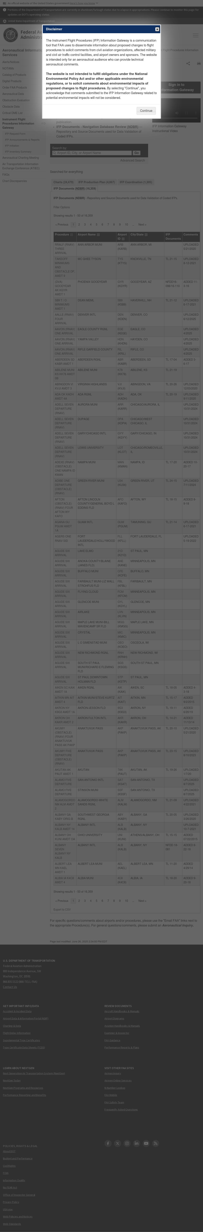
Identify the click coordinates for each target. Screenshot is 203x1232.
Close (157, 29)
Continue (146, 110)
